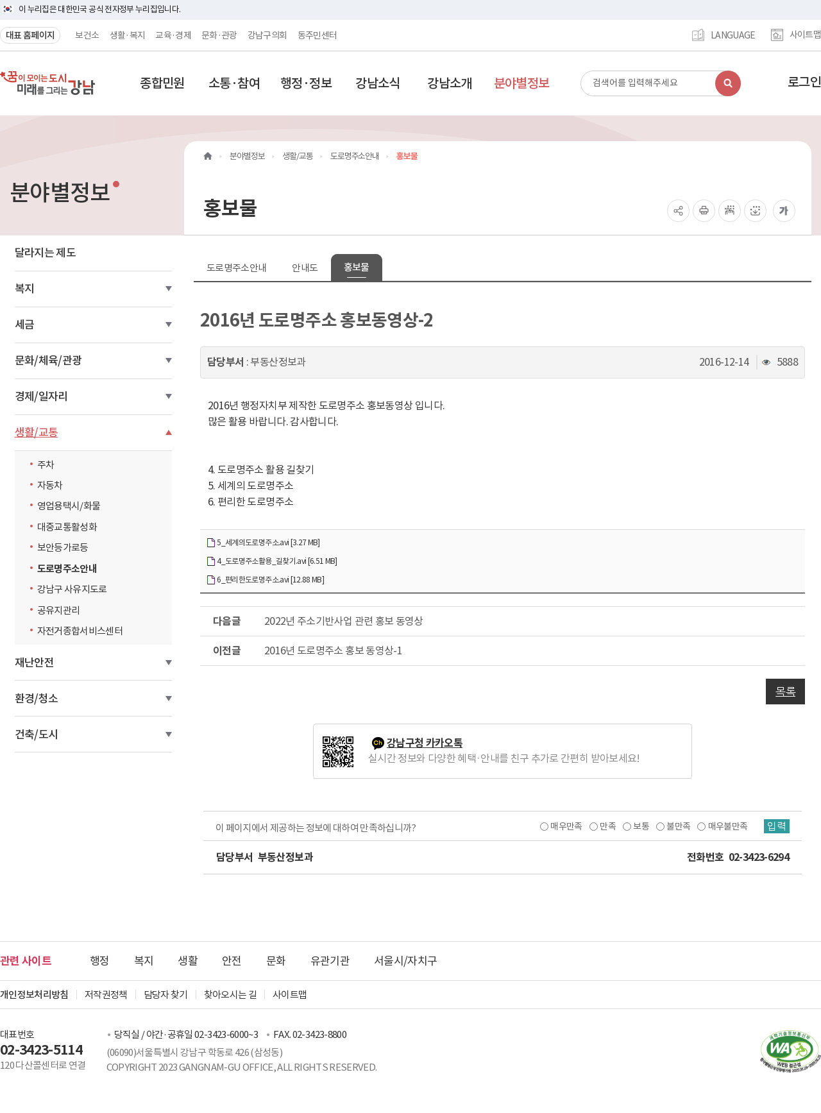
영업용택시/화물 (69, 506)
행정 (100, 961)
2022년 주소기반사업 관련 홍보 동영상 (343, 621)
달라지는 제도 (45, 253)
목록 (785, 691)
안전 (232, 961)
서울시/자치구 (405, 961)
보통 (641, 826)
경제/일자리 (41, 396)
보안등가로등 (63, 547)
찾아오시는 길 (230, 994)
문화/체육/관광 (48, 360)
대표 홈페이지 (30, 35)
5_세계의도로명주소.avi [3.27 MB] (263, 543)
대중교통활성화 (67, 527)
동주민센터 (317, 35)
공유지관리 (58, 610)
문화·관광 (219, 35)
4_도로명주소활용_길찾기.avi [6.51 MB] (271, 561)
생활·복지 (128, 35)
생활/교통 (36, 432)
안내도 (304, 268)
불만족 (678, 826)
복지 (25, 289)
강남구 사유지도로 (72, 589)
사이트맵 (805, 35)
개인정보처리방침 (34, 994)
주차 (46, 465)
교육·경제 (173, 35)
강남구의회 (267, 35)
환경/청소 (36, 699)
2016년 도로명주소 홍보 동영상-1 (333, 650)
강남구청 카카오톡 (424, 743)
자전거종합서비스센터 (80, 631)
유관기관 (330, 961)
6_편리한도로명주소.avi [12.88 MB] (265, 580)
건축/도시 (36, 734)
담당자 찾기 (166, 994)
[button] (162, 83)
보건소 (87, 35)
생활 (188, 961)
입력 (776, 826)
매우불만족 (728, 826)
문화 (276, 961)
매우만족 (566, 826)
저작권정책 (106, 994)
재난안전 (34, 663)
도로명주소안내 (67, 569)
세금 (25, 325)
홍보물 (356, 267)
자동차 (50, 485)
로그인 (804, 82)
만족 (608, 826)
